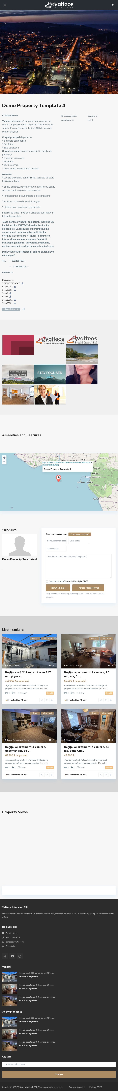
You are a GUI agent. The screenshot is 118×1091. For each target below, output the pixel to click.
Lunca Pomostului (15, 740)
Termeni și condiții (77, 1087)
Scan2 (6, 293)
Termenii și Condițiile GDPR (76, 581)
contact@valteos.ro (15, 942)
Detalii (50, 693)
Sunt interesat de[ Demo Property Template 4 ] (79, 566)
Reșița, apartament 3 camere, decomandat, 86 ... (25, 749)
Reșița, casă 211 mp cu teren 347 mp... (37, 973)
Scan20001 (9, 290)
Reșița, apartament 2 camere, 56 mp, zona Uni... (86, 749)
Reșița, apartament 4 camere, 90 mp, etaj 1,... (86, 674)
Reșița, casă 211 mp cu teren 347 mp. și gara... (28, 674)
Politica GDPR (95, 1087)
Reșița (17, 665)
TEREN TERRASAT (12, 283)
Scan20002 (9, 286)
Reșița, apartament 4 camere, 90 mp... (36, 985)
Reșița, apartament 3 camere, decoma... (37, 997)
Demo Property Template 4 (57, 469)
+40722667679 (13, 937)
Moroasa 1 (71, 665)
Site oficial (10, 946)
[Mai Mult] (44, 688)
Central (10, 665)
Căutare (59, 1074)
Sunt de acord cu (68, 581)
